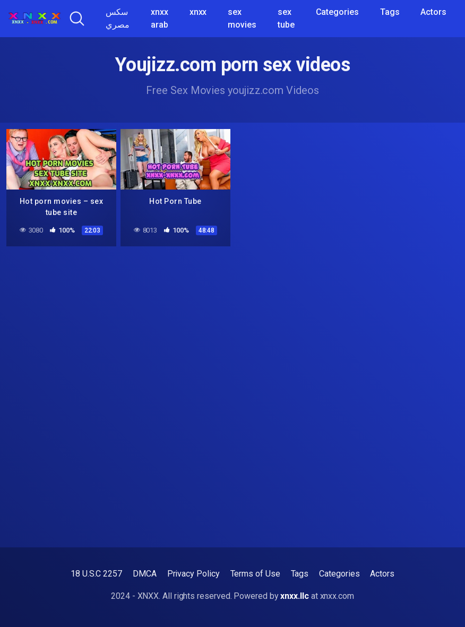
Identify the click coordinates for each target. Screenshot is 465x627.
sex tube (286, 18)
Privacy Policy (193, 574)
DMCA (145, 574)
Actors (433, 12)
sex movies (242, 18)
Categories (337, 12)
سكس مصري (118, 18)
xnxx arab (159, 18)
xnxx (198, 12)
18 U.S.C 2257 (96, 574)
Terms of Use (255, 574)
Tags (390, 12)
